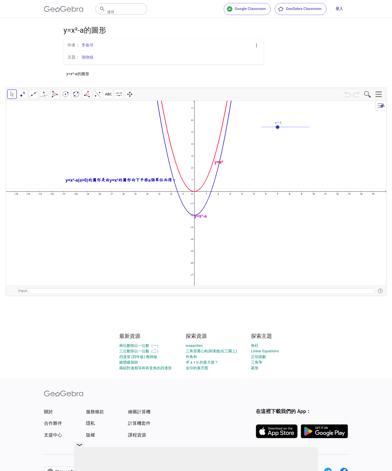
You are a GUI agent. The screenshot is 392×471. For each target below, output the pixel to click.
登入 (339, 8)
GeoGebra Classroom (300, 9)
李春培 (88, 45)
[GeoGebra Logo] (63, 9)
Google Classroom (246, 9)
